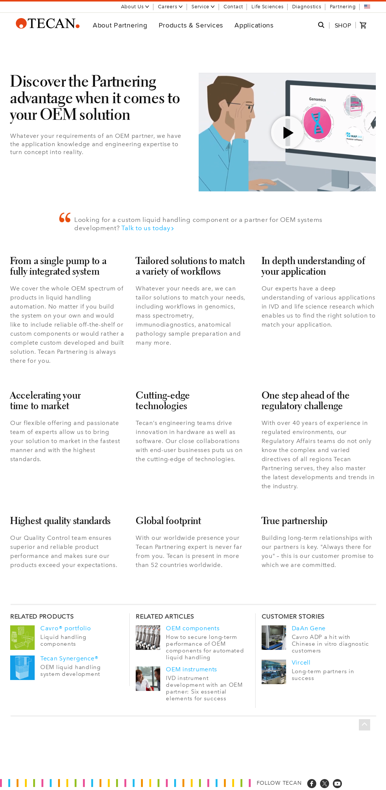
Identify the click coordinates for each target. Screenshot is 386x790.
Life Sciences (267, 6)
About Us (135, 6)
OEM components (192, 628)
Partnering (343, 6)
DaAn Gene (309, 628)
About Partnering (120, 25)
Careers (170, 6)
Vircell (301, 662)
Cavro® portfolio (65, 628)
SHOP (343, 25)
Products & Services (191, 25)
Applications (254, 25)
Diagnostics (307, 6)
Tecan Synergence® (69, 658)
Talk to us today (147, 228)
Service (203, 6)
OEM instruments (191, 669)
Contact (233, 6)
